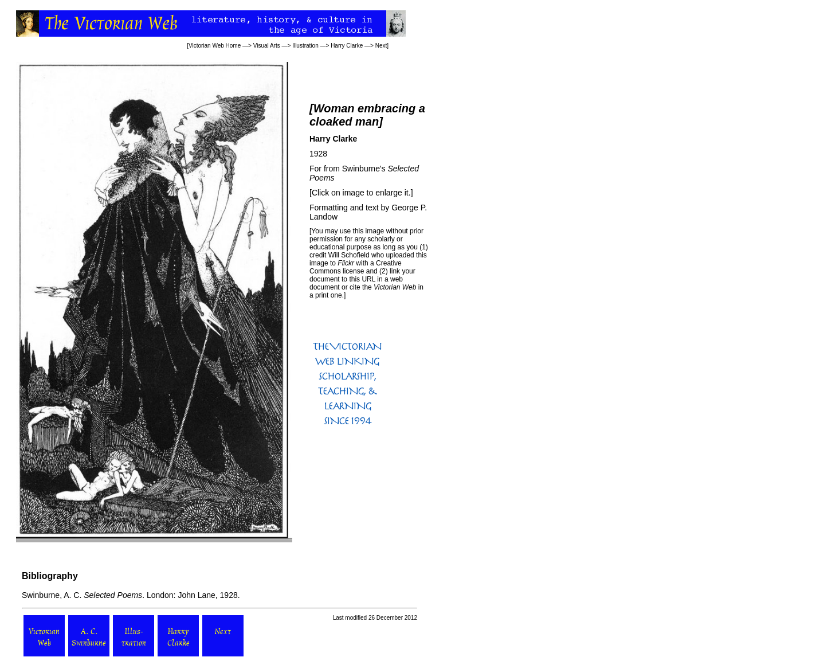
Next (381, 45)
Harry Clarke (347, 45)
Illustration (305, 45)
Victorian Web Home (215, 45)
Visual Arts (266, 45)
